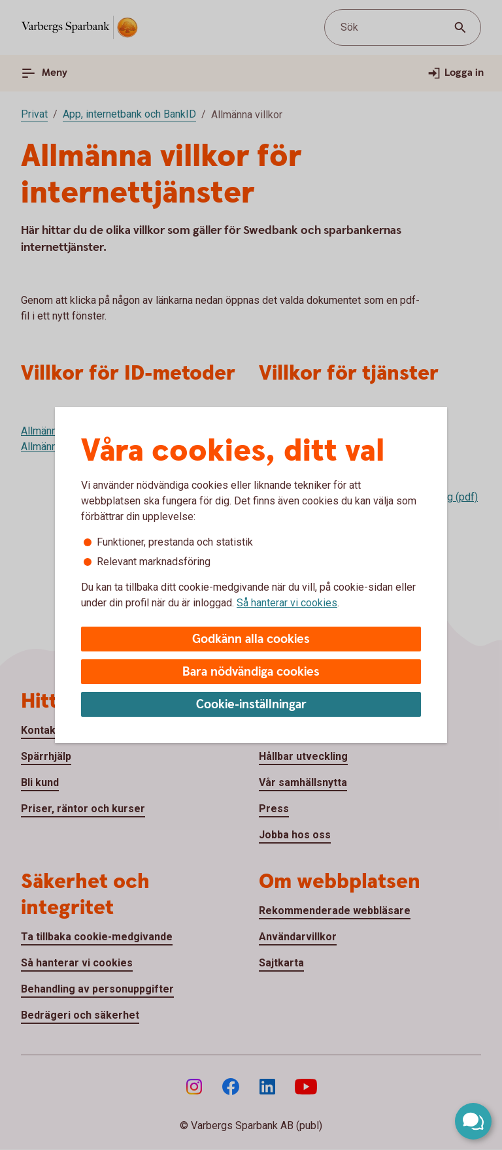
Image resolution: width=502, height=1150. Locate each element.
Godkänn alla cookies (251, 639)
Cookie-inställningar (251, 705)
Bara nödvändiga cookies (251, 672)
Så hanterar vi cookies (287, 603)
